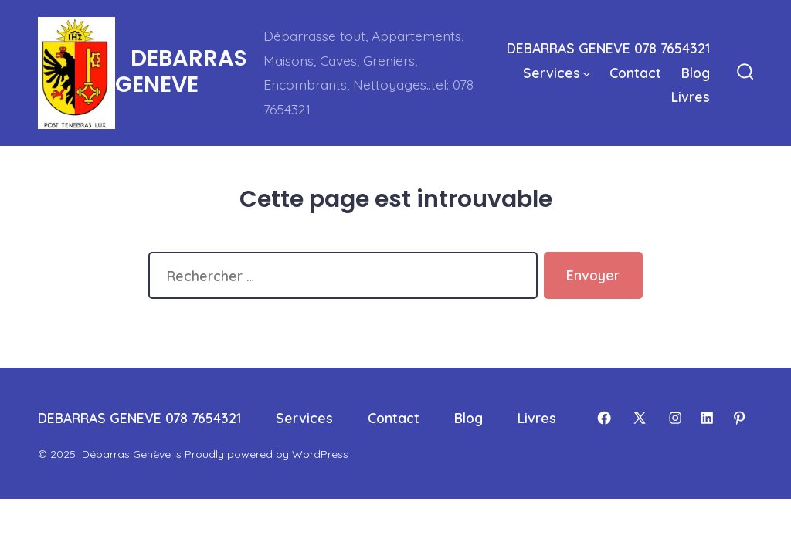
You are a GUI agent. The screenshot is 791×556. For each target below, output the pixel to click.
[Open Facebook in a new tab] (604, 418)
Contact (635, 72)
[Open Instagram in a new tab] (675, 418)
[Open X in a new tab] (639, 418)
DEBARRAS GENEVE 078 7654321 (608, 47)
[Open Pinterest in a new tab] (739, 418)
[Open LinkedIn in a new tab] (707, 418)
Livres (690, 96)
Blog (695, 72)
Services (556, 72)
